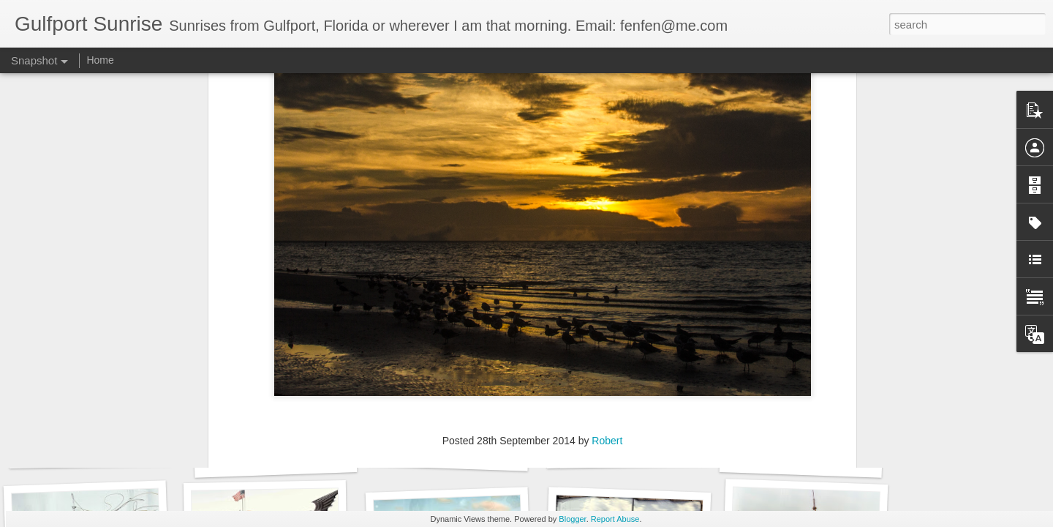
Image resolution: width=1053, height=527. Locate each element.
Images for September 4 (97, 451)
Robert (607, 263)
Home (99, 60)
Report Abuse (615, 519)
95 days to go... (801, 459)
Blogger (572, 519)
